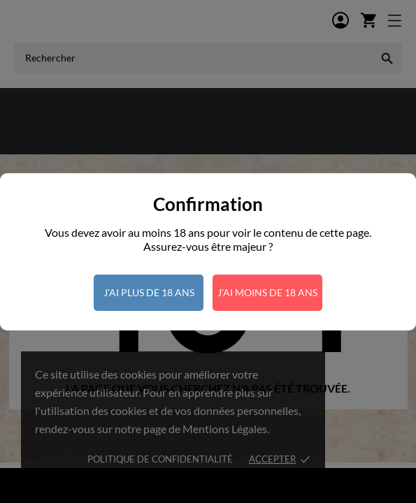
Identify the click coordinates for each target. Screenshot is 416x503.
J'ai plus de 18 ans (148, 292)
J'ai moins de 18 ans (267, 292)
